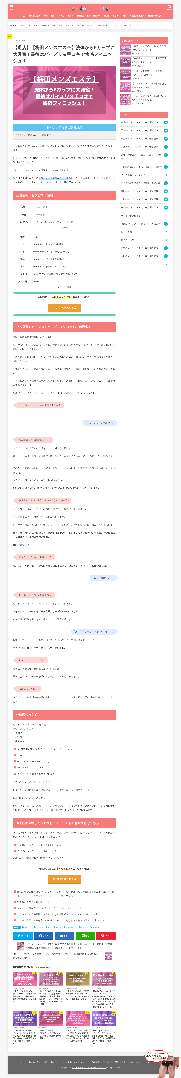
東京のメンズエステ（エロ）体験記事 (84, 16)
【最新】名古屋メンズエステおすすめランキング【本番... (149, 48)
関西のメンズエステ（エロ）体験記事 (139, 147)
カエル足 (84, 927)
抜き (53, 16)
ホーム (22, 16)
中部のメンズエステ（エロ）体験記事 (139, 207)
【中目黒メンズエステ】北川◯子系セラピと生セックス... (149, 60)
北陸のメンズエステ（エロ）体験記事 (139, 199)
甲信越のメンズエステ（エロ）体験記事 (140, 183)
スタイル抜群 (71, 927)
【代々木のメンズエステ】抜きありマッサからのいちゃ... (149, 85)
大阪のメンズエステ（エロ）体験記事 (145, 16)
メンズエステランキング (133, 175)
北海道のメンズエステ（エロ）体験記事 (140, 224)
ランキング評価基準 (131, 216)
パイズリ (39, 927)
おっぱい (27, 927)
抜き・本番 (126, 232)
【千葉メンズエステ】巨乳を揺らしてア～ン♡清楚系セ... (149, 73)
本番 (46, 16)
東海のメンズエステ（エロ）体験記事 (139, 138)
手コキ (58, 927)
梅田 (10, 36)
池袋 (124, 16)
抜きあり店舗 (34, 16)
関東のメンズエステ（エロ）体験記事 (139, 130)
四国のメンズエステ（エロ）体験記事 (139, 191)
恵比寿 (106, 16)
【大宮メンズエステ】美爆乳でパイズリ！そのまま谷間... (149, 98)
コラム (124, 264)
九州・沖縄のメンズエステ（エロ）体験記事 (141, 157)
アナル (61, 16)
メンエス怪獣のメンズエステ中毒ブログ (89, 1068)
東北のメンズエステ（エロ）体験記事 (139, 122)
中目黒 (115, 16)
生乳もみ (96, 927)
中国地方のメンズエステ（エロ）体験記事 (141, 167)
